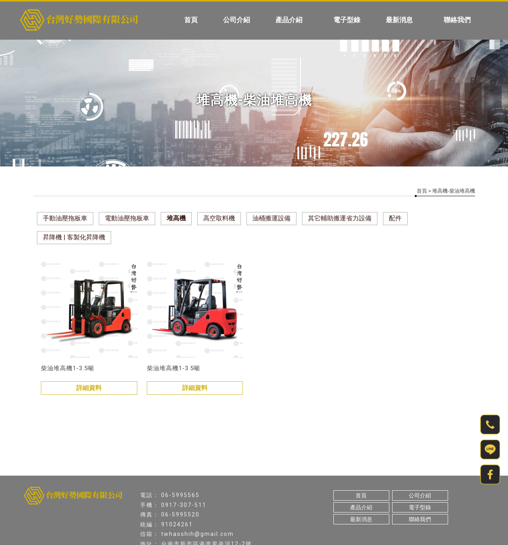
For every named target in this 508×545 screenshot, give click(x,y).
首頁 (191, 20)
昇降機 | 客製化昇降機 (74, 237)
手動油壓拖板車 (65, 218)
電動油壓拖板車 (127, 218)
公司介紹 (236, 20)
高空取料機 (219, 218)
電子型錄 (346, 20)
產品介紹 (291, 20)
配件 (395, 218)
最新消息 (402, 20)
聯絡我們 (457, 20)
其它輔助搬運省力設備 (339, 218)
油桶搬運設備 (271, 218)
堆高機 (176, 218)
